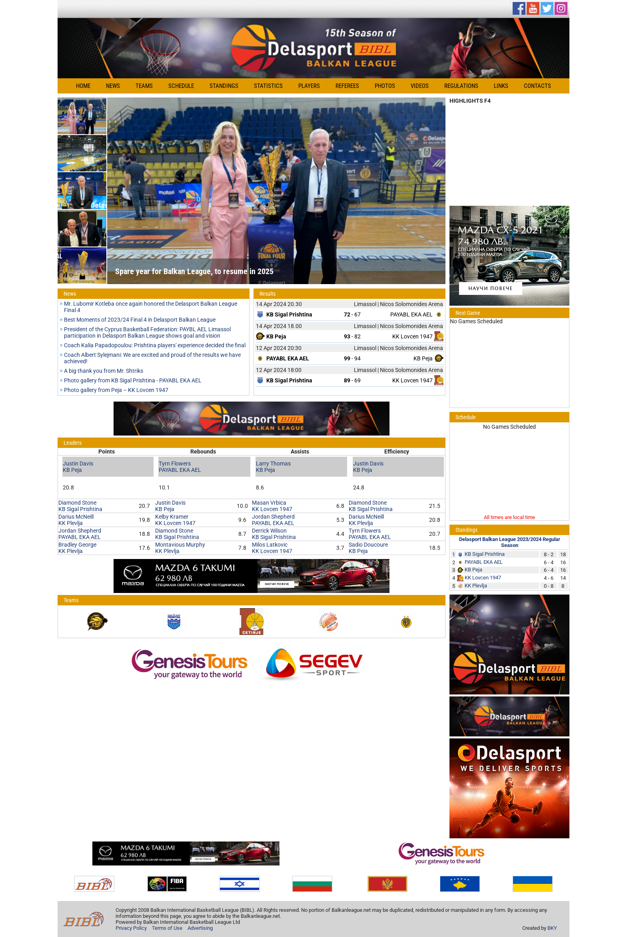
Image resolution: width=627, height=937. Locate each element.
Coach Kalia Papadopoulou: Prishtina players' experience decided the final (155, 345)
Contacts (537, 86)
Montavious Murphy (180, 544)
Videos (420, 86)
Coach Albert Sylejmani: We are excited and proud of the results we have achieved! (152, 358)
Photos (385, 86)
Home (83, 86)
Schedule (181, 86)
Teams (144, 86)
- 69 (352, 380)
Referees (347, 86)
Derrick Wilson (269, 530)
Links (501, 86)
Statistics (268, 86)
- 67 (352, 314)
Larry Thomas (273, 463)
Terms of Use (167, 928)
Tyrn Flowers (175, 463)
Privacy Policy (131, 928)
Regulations (461, 86)
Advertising (200, 928)
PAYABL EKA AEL (411, 314)
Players (309, 86)
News (113, 86)
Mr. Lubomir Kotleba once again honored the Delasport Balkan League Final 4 (150, 306)
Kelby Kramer (171, 516)
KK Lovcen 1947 (412, 336)
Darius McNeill (76, 516)
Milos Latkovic (270, 544)
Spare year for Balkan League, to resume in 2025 (194, 271)
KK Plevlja (70, 523)
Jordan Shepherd (79, 530)
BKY (552, 928)
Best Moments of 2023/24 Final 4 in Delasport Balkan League (140, 319)
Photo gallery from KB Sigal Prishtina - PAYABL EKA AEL (133, 380)
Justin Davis (78, 463)
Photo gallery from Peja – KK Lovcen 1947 (116, 390)
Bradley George (77, 544)
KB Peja (423, 358)
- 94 (352, 358)
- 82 (352, 336)
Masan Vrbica (269, 502)
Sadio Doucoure (368, 544)
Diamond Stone (77, 502)
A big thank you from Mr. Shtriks (103, 371)
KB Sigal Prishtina (80, 509)
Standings (224, 86)
